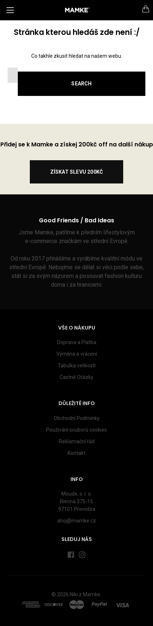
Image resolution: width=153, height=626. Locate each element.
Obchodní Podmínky (77, 418)
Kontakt (76, 453)
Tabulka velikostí (77, 365)
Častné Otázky (76, 377)
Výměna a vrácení (76, 354)
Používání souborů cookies (76, 430)
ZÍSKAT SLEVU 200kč (76, 172)
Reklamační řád (76, 441)
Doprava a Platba (76, 342)
